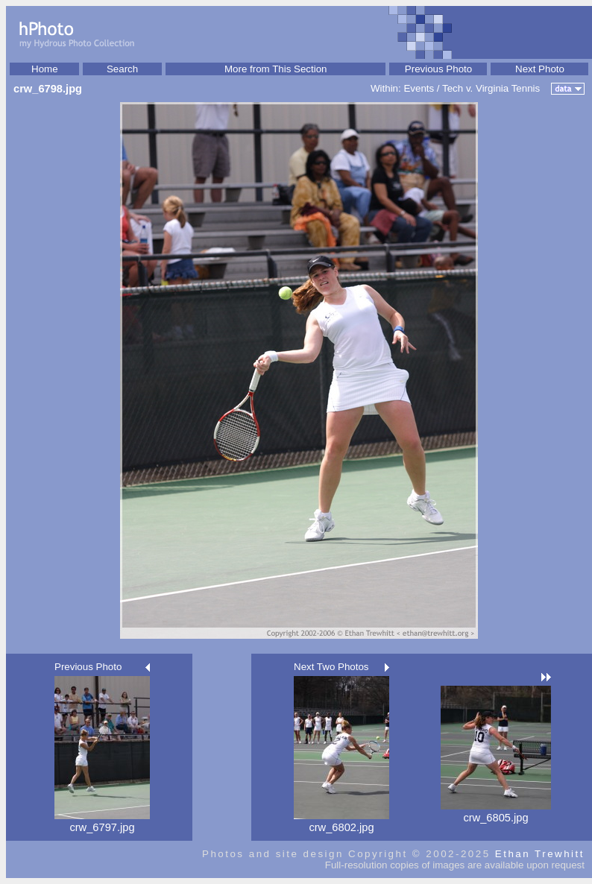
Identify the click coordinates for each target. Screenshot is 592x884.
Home (44, 69)
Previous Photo (438, 69)
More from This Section (275, 69)
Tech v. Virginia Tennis (491, 88)
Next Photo (539, 69)
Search (122, 69)
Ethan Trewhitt (540, 853)
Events (418, 88)
